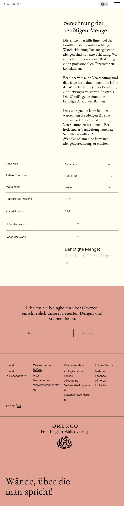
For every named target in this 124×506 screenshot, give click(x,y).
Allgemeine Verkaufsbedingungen (77, 385)
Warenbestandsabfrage (46, 387)
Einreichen (88, 333)
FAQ (36, 376)
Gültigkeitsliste (73, 371)
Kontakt (11, 371)
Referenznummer (16, 175)
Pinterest (101, 381)
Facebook (101, 376)
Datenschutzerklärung (77, 397)
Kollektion (12, 164)
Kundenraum (41, 380)
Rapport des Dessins (19, 199)
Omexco (12, 4)
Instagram (101, 371)
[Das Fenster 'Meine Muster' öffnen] (104, 4)
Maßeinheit (13, 187)
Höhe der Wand (15, 224)
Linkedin (100, 385)
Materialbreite (14, 211)
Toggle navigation (117, 4)
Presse (68, 376)
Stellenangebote (16, 376)
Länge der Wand (16, 237)
